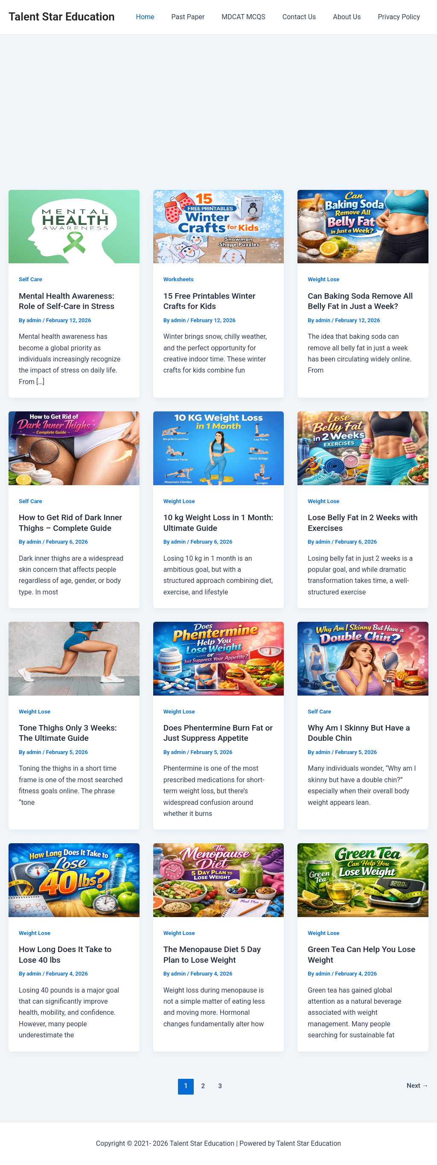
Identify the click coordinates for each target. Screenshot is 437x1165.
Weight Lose (324, 279)
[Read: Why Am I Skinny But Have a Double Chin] (362, 658)
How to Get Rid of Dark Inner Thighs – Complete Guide (73, 522)
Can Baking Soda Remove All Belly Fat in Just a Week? (363, 301)
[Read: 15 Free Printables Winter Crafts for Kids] (218, 226)
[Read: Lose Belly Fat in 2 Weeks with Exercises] (362, 448)
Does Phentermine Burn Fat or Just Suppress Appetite (215, 732)
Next (417, 1086)
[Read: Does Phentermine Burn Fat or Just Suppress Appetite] (218, 658)
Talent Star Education (62, 16)
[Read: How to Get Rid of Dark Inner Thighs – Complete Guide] (74, 448)
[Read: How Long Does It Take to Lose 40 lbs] (74, 880)
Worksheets (179, 279)
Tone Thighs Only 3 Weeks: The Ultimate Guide (70, 732)
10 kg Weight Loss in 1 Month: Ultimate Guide (206, 522)
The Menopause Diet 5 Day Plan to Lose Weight (214, 954)
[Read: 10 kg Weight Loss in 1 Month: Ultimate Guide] (218, 448)
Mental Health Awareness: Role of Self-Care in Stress (69, 301)
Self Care (31, 279)
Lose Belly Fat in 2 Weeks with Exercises (356, 522)
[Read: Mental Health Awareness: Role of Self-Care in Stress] (74, 226)
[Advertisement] (218, 98)
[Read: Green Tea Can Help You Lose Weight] (362, 880)
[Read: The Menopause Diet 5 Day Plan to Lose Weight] (218, 880)
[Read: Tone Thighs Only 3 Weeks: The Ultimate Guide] (74, 658)
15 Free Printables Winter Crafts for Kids (211, 301)
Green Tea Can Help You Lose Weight (354, 954)
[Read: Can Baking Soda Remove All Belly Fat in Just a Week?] (362, 226)
